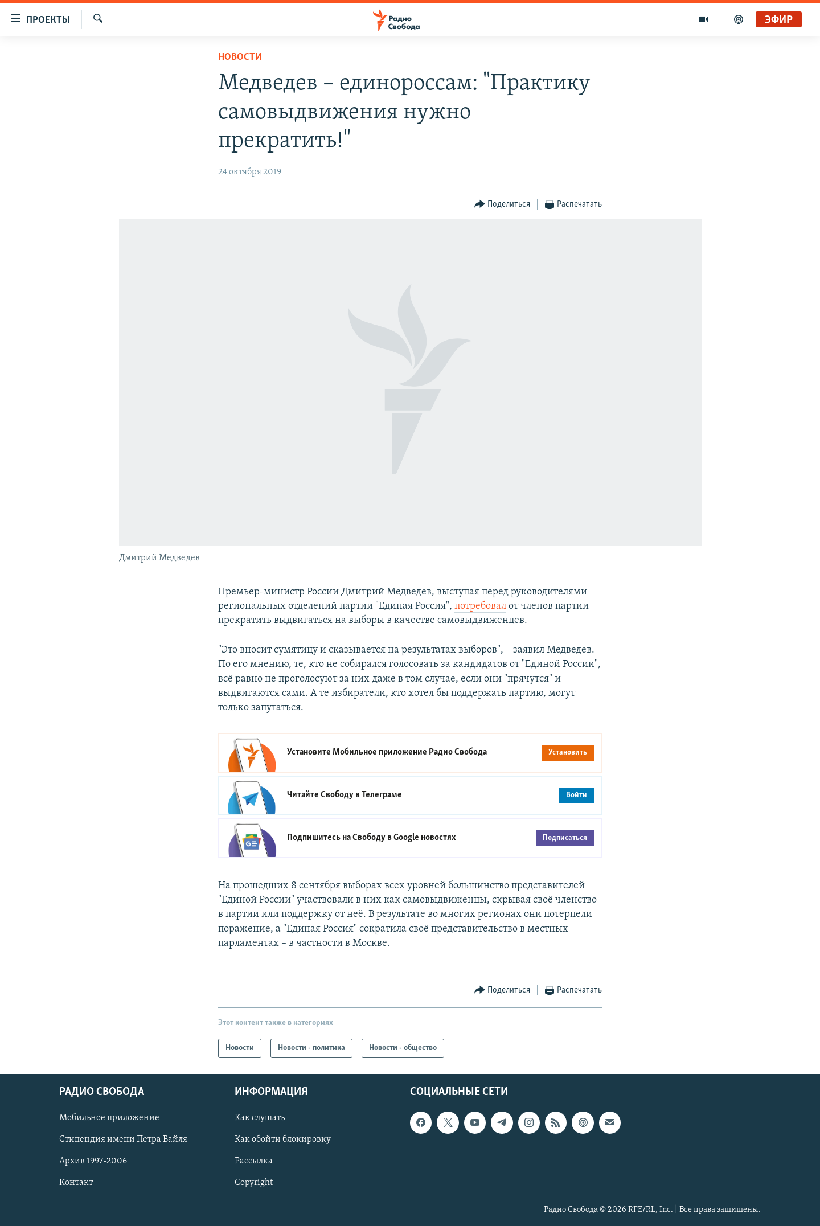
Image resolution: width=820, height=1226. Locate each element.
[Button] (502, 204)
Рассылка (254, 1161)
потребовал (480, 606)
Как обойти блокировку (283, 1140)
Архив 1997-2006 (93, 1161)
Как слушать (260, 1117)
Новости (240, 57)
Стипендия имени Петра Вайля (123, 1140)
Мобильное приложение (109, 1117)
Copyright (254, 1183)
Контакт (76, 1183)
